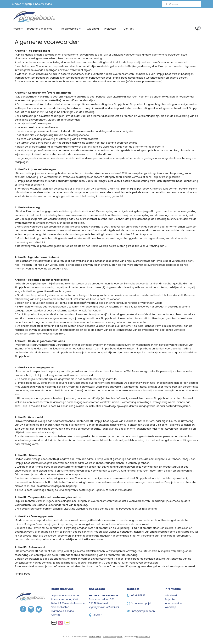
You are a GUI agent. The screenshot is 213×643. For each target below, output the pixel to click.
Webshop (170, 607)
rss (99, 636)
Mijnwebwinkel (143, 636)
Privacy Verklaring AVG (64, 599)
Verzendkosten (60, 607)
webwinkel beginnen (112, 636)
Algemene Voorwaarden (65, 595)
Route (94, 615)
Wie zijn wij (93, 28)
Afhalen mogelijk (22, 4)
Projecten (110, 28)
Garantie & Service (62, 611)
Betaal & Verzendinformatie (68, 603)
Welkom (18, 28)
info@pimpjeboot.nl (141, 611)
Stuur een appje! (139, 603)
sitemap (93, 636)
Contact (129, 28)
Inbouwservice (43, 4)
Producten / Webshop (41, 28)
